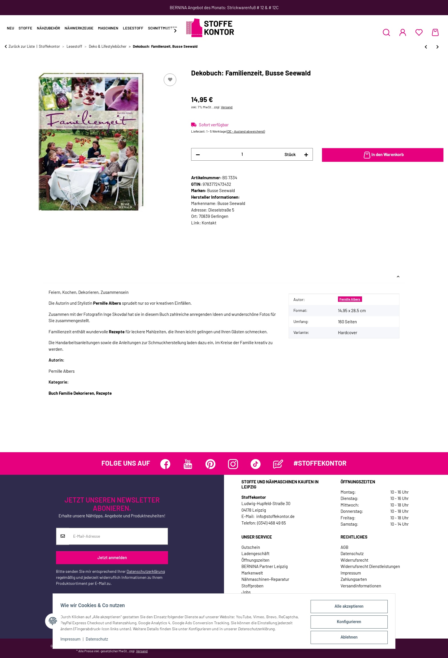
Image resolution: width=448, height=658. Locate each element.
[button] (386, 32)
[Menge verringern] (197, 154)
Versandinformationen (361, 585)
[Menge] (242, 154)
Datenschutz (98, 640)
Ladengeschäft (255, 553)
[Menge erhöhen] (306, 154)
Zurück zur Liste (22, 46)
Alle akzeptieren (347, 608)
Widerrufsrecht (354, 560)
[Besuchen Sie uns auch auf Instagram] (233, 464)
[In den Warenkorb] (9, 66)
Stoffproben (252, 585)
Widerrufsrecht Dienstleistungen (370, 566)
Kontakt (209, 222)
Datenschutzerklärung (146, 571)
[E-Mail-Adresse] (118, 536)
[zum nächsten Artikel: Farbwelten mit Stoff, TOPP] (437, 47)
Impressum (72, 640)
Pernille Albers (349, 299)
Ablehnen (347, 637)
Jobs (246, 592)
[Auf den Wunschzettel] (170, 79)
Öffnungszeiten (255, 560)
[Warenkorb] (435, 32)
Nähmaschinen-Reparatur (265, 579)
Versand (227, 107)
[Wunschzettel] (419, 32)
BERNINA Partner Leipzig (264, 566)
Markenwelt (252, 572)
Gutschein (250, 547)
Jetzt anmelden (112, 557)
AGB (344, 547)
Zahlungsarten (354, 579)
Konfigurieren (347, 623)
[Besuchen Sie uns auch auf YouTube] (188, 464)
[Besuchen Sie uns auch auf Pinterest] (210, 464)
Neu (10, 28)
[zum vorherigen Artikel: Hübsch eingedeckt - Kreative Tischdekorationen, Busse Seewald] (426, 47)
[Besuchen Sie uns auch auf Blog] (278, 464)
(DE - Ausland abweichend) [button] (246, 131)
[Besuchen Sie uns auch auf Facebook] (165, 464)
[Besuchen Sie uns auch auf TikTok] (255, 464)
